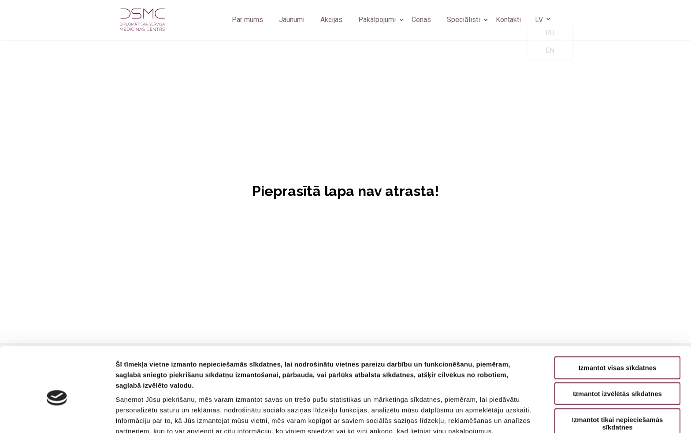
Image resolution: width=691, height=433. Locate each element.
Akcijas (331, 19)
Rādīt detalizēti (480, 415)
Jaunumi (292, 19)
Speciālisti (463, 19)
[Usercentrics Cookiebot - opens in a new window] (57, 415)
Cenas (421, 19)
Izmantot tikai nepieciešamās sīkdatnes (617, 379)
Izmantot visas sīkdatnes (618, 324)
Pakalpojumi (377, 19)
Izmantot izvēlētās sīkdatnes (617, 350)
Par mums (247, 19)
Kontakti (508, 19)
